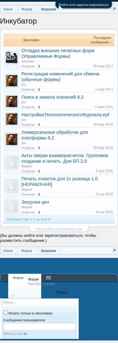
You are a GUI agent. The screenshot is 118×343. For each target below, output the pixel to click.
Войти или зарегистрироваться (84, 5)
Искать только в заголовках (28, 313)
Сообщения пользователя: (24, 320)
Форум (18, 278)
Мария (26, 166)
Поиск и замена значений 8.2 (52, 97)
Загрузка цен (35, 201)
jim (23, 84)
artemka (27, 61)
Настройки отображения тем (59, 229)
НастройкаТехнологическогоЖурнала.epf (65, 114)
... (13, 294)
